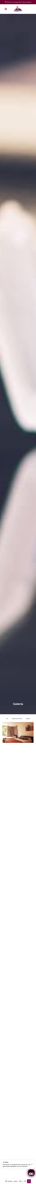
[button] (29, 1181)
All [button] (7, 718)
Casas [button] (28, 718)
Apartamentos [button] (17, 718)
